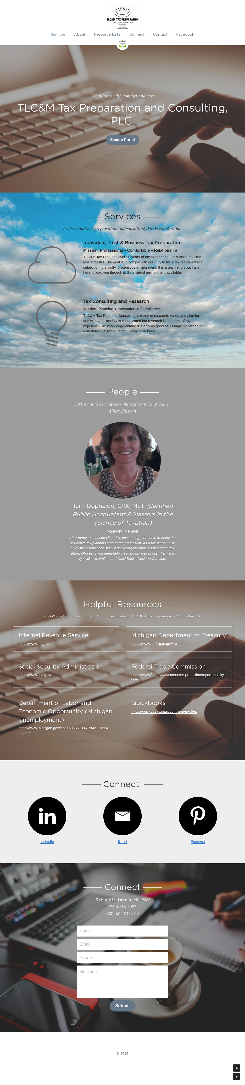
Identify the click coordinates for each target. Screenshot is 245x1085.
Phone (85, 957)
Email (122, 841)
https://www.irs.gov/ (33, 644)
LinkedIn (47, 841)
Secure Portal (122, 140)
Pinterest (198, 841)
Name (85, 930)
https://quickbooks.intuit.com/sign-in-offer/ (164, 711)
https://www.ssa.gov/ (34, 675)
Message (88, 972)
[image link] (122, 43)
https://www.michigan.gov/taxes (156, 644)
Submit (122, 1005)
